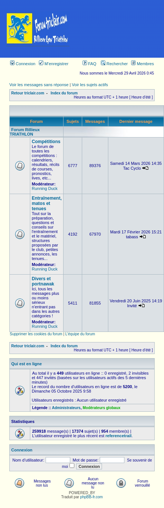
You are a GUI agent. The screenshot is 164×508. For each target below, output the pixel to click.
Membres (142, 63)
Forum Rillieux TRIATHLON (25, 131)
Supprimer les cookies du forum (36, 334)
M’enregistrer (53, 63)
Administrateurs (66, 408)
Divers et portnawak (43, 281)
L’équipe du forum (80, 334)
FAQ (89, 63)
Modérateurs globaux (101, 408)
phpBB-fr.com (91, 497)
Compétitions (46, 141)
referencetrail (118, 435)
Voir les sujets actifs (90, 84)
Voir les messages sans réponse (38, 84)
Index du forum (64, 93)
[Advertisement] (120, 29)
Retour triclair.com (27, 93)
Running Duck (45, 188)
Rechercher (114, 63)
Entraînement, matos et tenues (47, 203)
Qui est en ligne (26, 364)
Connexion (22, 63)
